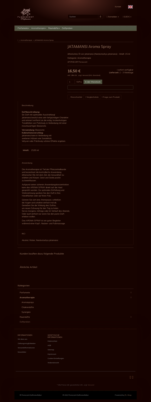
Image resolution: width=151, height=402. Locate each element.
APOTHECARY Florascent (77, 62)
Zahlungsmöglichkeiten (27, 343)
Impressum (52, 354)
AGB (49, 345)
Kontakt (118, 7)
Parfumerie (23, 28)
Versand (85, 75)
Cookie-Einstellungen (56, 358)
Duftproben (67, 28)
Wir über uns (22, 339)
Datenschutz (52, 341)
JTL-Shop (127, 395)
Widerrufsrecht (53, 363)
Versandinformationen (26, 348)
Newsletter (22, 352)
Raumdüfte (54, 28)
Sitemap (51, 350)
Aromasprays (28, 302)
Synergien (26, 312)
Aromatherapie (38, 28)
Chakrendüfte (28, 307)
